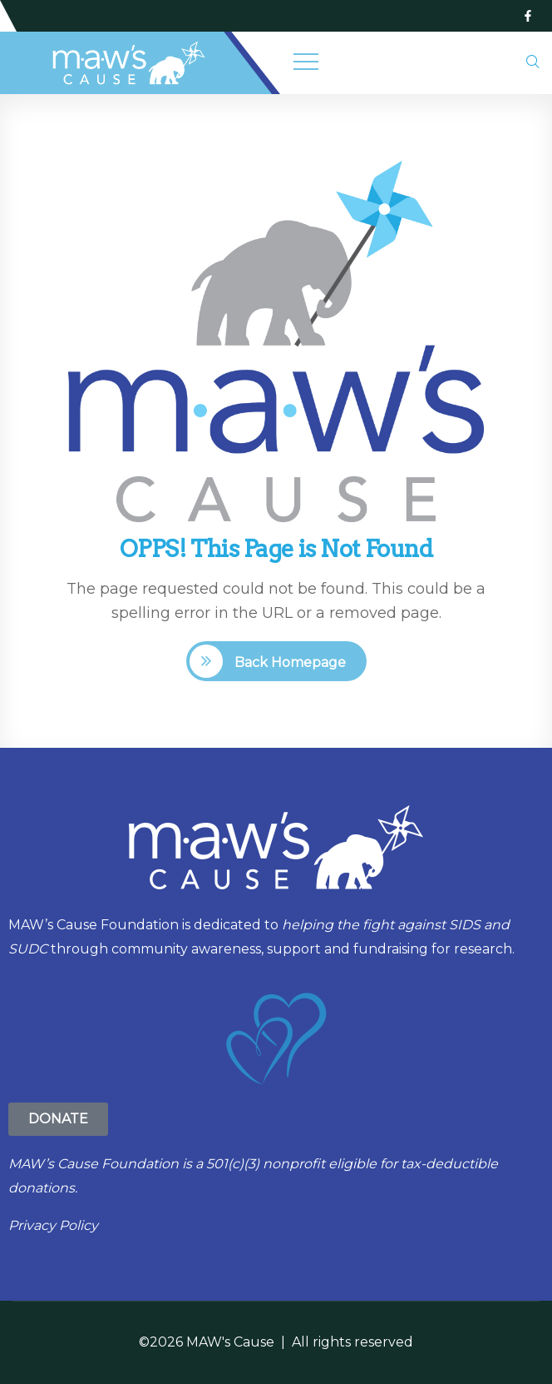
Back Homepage (288, 662)
